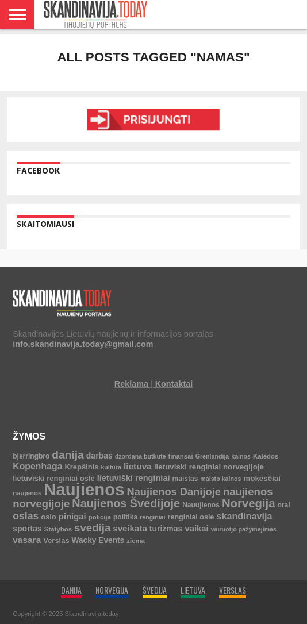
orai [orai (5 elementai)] (284, 505)
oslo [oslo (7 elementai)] (48, 517)
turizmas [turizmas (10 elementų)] (166, 528)
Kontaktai (174, 383)
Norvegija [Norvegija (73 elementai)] (248, 503)
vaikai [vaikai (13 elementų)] (196, 528)
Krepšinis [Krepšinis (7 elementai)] (81, 467)
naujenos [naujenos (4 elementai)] (27, 493)
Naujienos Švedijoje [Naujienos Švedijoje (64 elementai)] (126, 503)
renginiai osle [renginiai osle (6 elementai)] (191, 517)
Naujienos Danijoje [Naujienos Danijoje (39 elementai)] (173, 492)
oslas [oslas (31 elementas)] (26, 516)
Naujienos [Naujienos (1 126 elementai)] (84, 489)
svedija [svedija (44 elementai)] (92, 528)
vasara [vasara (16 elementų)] (27, 540)
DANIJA (71, 590)
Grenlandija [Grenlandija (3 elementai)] (212, 456)
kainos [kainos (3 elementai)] (241, 456)
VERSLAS (232, 590)
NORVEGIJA (111, 590)
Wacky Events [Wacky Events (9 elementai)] (98, 540)
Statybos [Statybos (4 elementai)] (58, 529)
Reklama (131, 383)
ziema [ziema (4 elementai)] (135, 540)
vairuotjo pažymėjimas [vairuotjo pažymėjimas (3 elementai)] (244, 529)
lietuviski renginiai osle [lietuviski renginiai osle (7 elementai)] (53, 478)
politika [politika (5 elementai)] (125, 517)
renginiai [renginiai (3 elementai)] (152, 517)
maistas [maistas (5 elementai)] (185, 479)
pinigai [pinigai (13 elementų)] (72, 516)
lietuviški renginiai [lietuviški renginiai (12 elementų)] (133, 478)
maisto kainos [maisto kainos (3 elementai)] (220, 478)
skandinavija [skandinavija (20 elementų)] (244, 516)
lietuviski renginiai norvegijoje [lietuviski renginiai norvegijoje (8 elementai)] (209, 467)
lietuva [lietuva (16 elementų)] (138, 466)
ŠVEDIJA (155, 590)
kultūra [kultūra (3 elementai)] (111, 467)
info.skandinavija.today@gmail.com (83, 344)
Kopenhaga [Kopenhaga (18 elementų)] (37, 466)
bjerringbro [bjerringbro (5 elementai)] (31, 456)
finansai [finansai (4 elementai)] (180, 456)
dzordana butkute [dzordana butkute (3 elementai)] (140, 456)
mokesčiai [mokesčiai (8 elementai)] (261, 478)
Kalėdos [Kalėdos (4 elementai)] (265, 456)
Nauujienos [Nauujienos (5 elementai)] (201, 505)
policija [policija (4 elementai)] (100, 517)
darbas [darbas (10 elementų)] (99, 455)
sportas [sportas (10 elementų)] (27, 528)
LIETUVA (193, 590)
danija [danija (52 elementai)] (67, 455)
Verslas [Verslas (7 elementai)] (56, 540)
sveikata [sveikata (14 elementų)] (130, 528)
